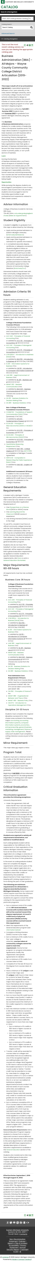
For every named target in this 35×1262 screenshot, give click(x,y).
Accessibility (14, 1245)
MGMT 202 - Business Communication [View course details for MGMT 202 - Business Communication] (14, 385)
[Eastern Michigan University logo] (17, 2)
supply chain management (15, 732)
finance (27, 729)
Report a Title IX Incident (17, 1243)
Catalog (9, 7)
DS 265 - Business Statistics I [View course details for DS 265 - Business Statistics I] (16, 403)
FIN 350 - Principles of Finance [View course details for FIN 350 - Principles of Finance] (19, 691)
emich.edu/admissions (15, 235)
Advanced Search (8, 33)
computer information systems (17, 724)
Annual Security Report (16, 1248)
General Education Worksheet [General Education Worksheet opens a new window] (14, 560)
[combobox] (17, 18)
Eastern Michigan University (17, 1230)
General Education (13, 1150)
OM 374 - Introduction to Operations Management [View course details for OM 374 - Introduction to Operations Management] (17, 704)
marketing (9, 729)
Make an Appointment (17, 216)
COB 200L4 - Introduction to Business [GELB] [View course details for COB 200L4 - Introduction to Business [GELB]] (18, 619)
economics (25, 725)
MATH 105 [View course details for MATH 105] (27, 451)
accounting (15, 720)
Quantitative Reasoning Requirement (14, 445)
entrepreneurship (11, 727)
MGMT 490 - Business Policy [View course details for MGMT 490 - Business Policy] (18, 700)
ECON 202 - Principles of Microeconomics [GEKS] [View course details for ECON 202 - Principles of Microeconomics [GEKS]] (15, 436)
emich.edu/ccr (19, 268)
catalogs (5, 1257)
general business (25, 727)
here (19, 558)
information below (13, 930)
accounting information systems (16, 721)
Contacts (23, 1234)
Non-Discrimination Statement (17, 1240)
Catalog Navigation (11, 39)
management (19, 729)
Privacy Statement (18, 1246)
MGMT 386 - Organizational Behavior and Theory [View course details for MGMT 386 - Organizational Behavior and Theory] (18, 697)
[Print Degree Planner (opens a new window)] (25, 45)
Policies (22, 1241)
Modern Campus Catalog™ (22, 1259)
